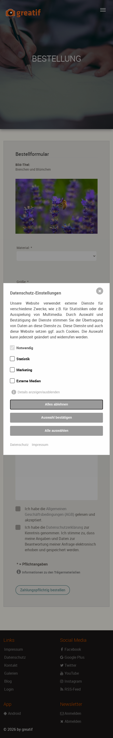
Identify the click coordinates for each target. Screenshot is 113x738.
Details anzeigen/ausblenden (39, 392)
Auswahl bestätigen (56, 417)
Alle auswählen (56, 430)
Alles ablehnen (56, 404)
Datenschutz (19, 444)
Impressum (40, 444)
